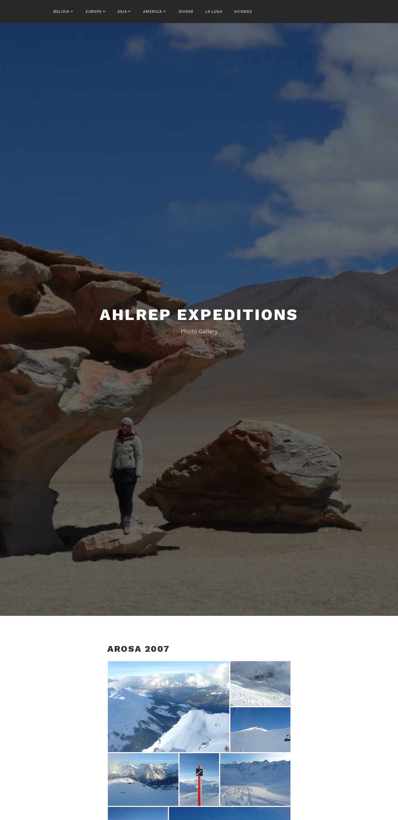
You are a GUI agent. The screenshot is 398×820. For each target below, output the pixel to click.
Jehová (185, 11)
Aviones (243, 11)
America (152, 11)
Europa (94, 11)
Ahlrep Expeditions (199, 314)
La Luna (213, 11)
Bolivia (61, 11)
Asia (122, 11)
